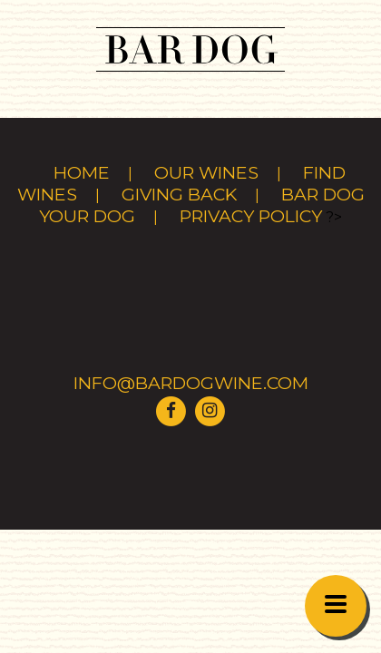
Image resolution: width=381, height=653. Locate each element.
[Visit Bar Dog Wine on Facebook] (171, 409)
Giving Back (179, 194)
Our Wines (206, 172)
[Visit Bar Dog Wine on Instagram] (209, 409)
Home (82, 172)
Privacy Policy (251, 216)
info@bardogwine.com (190, 383)
